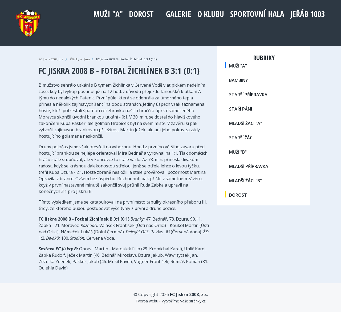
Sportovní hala (257, 14)
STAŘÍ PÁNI (240, 109)
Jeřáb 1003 (307, 14)
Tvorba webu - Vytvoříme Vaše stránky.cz (171, 300)
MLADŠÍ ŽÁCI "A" (245, 123)
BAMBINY (238, 80)
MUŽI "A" (108, 14)
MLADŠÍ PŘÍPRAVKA (248, 166)
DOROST (141, 14)
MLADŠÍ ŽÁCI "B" (245, 181)
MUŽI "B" (238, 152)
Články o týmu (80, 59)
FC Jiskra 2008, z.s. (51, 59)
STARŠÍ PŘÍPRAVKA (248, 95)
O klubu (210, 14)
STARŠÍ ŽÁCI (241, 138)
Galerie (178, 14)
